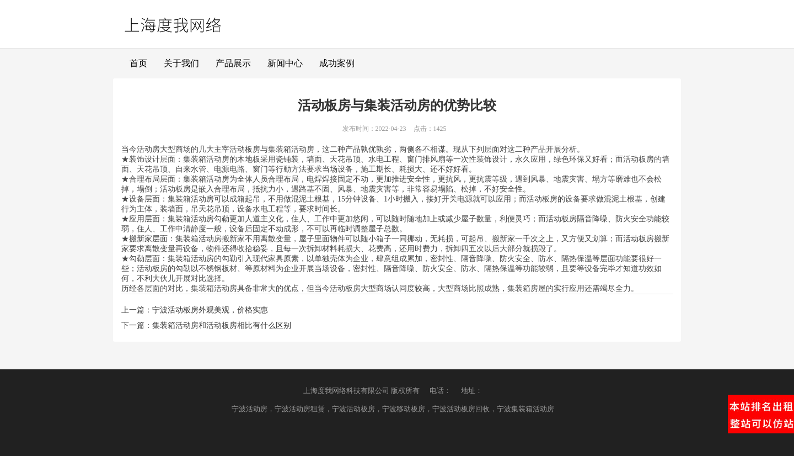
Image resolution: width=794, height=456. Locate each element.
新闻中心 (285, 63)
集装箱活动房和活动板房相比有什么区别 (221, 325)
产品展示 (233, 63)
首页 (138, 63)
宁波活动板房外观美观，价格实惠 (210, 310)
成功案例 (337, 63)
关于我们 (181, 63)
